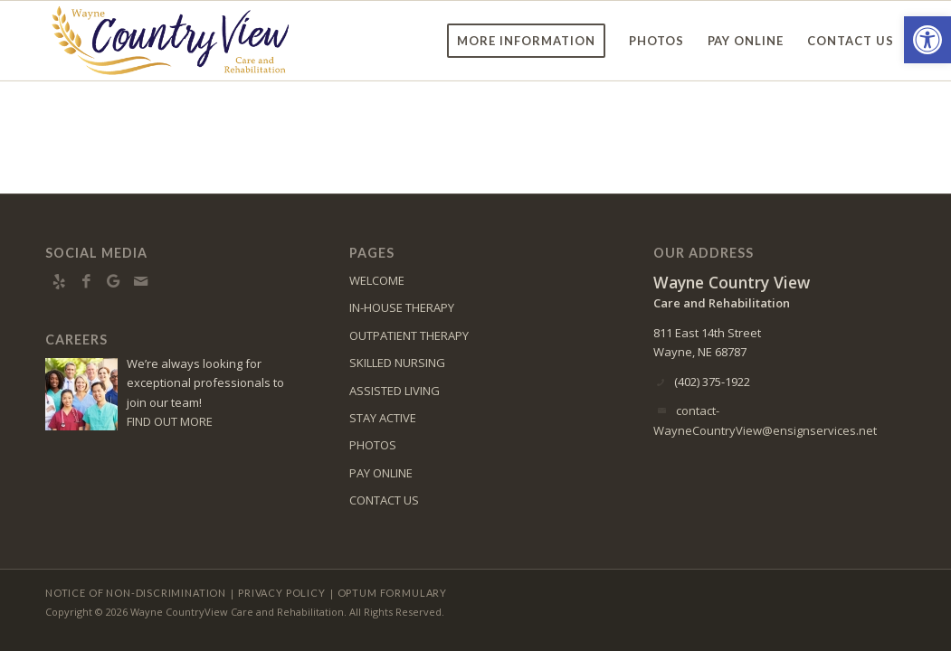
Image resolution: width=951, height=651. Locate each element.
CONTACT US (384, 500)
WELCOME (376, 280)
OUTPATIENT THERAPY (409, 335)
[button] (927, 39)
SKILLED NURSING (397, 362)
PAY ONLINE (381, 473)
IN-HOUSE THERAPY (401, 307)
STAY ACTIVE (382, 418)
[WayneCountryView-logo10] (170, 40)
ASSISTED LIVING (394, 390)
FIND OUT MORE (170, 421)
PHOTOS (372, 445)
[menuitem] (526, 40)
